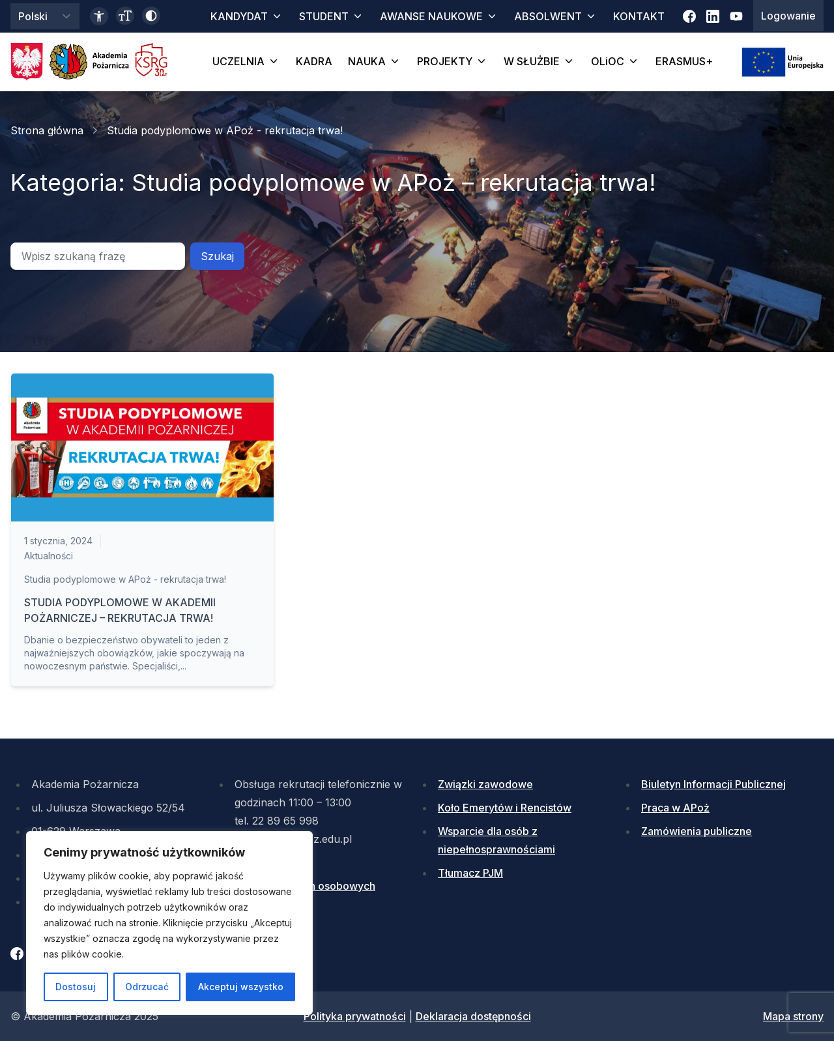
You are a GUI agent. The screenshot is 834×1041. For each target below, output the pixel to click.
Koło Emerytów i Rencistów (504, 807)
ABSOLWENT (555, 16)
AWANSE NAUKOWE (439, 16)
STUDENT (331, 16)
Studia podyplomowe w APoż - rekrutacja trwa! (125, 579)
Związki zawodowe (485, 784)
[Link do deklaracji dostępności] (99, 16)
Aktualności (48, 555)
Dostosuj (75, 986)
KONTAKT (639, 16)
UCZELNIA (246, 61)
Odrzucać (147, 986)
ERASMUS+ (684, 61)
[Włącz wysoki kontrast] (151, 16)
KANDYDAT (246, 16)
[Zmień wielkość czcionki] (125, 16)
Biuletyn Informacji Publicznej (713, 784)
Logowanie (788, 15)
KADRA (314, 61)
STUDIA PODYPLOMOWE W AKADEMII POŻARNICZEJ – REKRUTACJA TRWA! (120, 610)
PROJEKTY (452, 61)
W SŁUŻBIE (539, 61)
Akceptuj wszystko (240, 986)
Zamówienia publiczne (696, 831)
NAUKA (374, 61)
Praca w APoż (675, 807)
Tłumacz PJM (470, 872)
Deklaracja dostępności (473, 1016)
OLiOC (615, 61)
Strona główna (46, 130)
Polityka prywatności (355, 1016)
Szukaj (217, 256)
